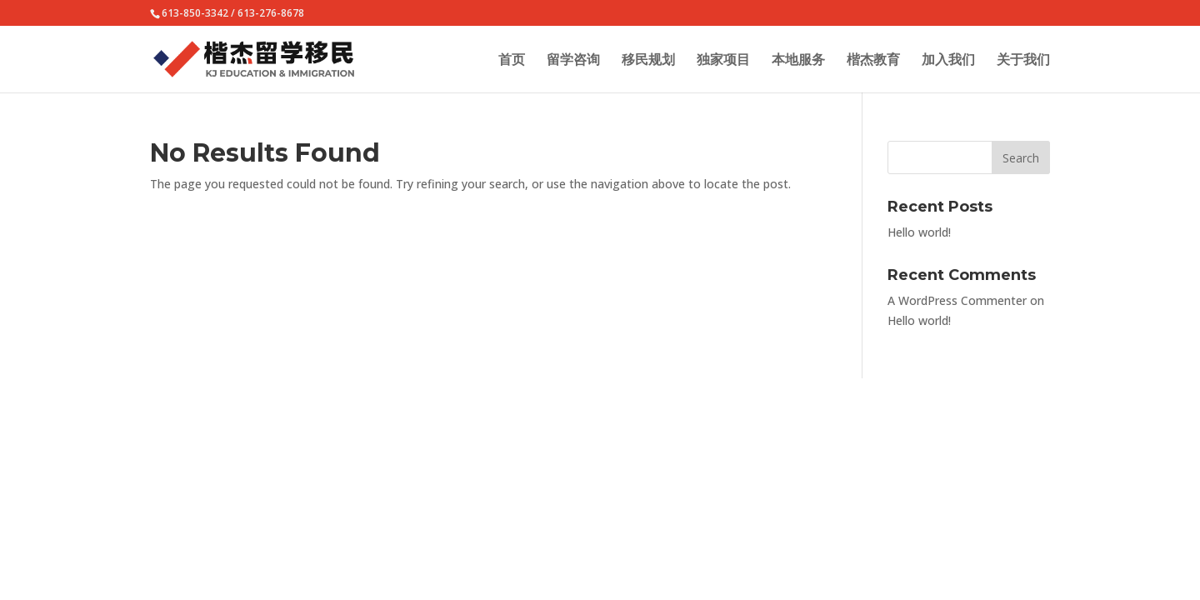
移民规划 (648, 60)
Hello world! (919, 232)
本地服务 (798, 60)
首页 (511, 60)
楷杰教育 (873, 60)
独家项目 (723, 60)
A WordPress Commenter (957, 300)
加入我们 (948, 60)
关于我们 (1023, 60)
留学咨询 (573, 60)
